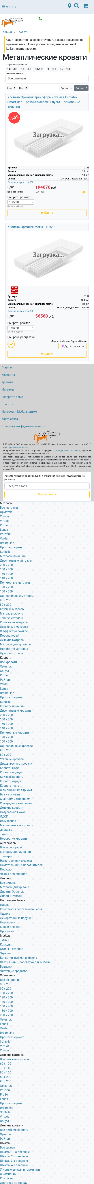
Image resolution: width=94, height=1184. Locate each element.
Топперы (6, 856)
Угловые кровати (12, 759)
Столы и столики (11, 949)
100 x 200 (6, 591)
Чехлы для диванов (13, 874)
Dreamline (6, 1108)
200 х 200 (6, 1015)
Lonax (4, 529)
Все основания (10, 980)
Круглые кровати (12, 777)
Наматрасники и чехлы (16, 860)
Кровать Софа (9, 768)
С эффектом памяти (14, 631)
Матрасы (7, 389)
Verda (3, 538)
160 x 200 (6, 574)
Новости (7, 404)
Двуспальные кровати (15, 710)
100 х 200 (6, 993)
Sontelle (5, 551)
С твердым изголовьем (16, 803)
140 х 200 (6, 728)
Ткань (4, 834)
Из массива (8, 821)
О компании (8, 1174)
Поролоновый (9, 635)
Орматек (6, 512)
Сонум (4, 516)
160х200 (65, 69)
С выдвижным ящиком (16, 790)
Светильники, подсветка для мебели (25, 962)
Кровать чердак (11, 781)
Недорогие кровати (13, 838)
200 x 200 (6, 565)
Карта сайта (9, 419)
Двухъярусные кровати (16, 763)
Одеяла (5, 913)
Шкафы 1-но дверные (15, 1152)
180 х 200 (6, 719)
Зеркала (5, 953)
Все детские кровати (14, 1130)
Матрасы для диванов (15, 644)
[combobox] (21, 202)
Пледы (4, 905)
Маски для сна (10, 927)
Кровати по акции (12, 706)
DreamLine (7, 543)
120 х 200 (6, 997)
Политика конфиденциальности (23, 426)
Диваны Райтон (11, 896)
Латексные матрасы (14, 627)
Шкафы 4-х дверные (14, 1165)
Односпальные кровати (16, 746)
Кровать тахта (10, 785)
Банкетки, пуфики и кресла (18, 957)
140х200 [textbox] (14, 328)
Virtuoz (4, 521)
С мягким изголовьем (15, 799)
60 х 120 (5, 1063)
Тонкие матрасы (11, 618)
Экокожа (6, 830)
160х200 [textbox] (14, 202)
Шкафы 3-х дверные (14, 1160)
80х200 (39, 69)
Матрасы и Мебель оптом (19, 411)
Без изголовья (10, 794)
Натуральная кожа (13, 812)
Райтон (5, 534)
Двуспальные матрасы (16, 560)
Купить (46, 212)
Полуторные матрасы (15, 582)
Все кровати (8, 662)
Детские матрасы (12, 640)
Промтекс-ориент (12, 547)
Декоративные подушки (16, 918)
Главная (7, 367)
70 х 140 (5, 1068)
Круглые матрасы (12, 609)
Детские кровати (11, 807)
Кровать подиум (11, 772)
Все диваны (8, 882)
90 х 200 (5, 750)
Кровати (7, 382)
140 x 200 (6, 578)
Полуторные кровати (14, 732)
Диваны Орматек (12, 891)
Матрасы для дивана (14, 887)
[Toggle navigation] (76, 7)
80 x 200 (5, 604)
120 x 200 (6, 587)
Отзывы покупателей (20, 182)
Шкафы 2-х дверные (14, 1156)
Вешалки (6, 966)
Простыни (7, 931)
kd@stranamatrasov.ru (18, 447)
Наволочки (7, 922)
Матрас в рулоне (11, 613)
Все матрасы (9, 507)
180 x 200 (6, 569)
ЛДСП (4, 816)
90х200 (52, 69)
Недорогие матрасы (14, 649)
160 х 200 (6, 724)
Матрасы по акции (13, 556)
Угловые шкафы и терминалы (20, 1169)
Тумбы (4, 940)
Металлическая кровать (16, 825)
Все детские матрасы (14, 1059)
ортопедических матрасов (67, 450)
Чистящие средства (13, 971)
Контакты (8, 375)
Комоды (5, 944)
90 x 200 (5, 600)
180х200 (26, 69)
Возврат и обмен (13, 397)
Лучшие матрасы (12, 653)
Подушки (6, 869)
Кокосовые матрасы (14, 622)
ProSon (5, 525)
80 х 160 (5, 1072)
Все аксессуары (11, 847)
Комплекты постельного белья (21, 909)
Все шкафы (8, 1147)
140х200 (12, 69)
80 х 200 (5, 754)
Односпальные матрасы (17, 596)
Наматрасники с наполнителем (21, 865)
